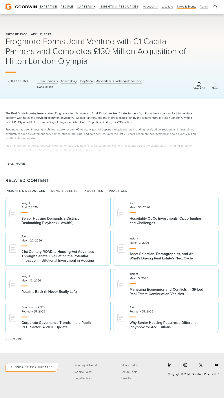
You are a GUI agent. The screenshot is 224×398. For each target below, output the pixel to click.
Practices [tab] (118, 191)
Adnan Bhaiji (69, 81)
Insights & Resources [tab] (25, 191)
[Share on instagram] (185, 365)
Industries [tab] (93, 191)
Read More (15, 164)
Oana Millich (45, 87)
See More (14, 339)
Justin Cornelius (47, 81)
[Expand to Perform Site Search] (215, 7)
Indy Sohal (86, 81)
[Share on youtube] (216, 365)
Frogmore (12, 129)
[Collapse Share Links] (215, 86)
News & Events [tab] (64, 191)
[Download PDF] (199, 86)
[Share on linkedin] (170, 365)
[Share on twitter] (201, 365)
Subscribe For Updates (31, 367)
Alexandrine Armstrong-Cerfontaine (119, 81)
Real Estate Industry (24, 113)
